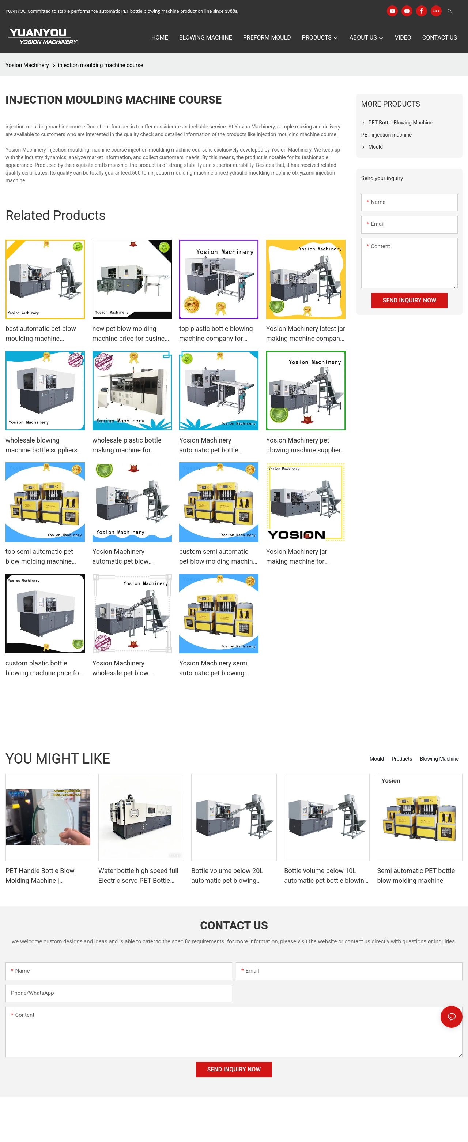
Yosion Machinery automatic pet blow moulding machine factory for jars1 (131, 557)
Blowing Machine (439, 759)
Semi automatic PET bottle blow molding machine (416, 875)
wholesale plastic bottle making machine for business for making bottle (131, 445)
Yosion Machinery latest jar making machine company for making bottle (305, 334)
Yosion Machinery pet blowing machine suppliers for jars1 (305, 445)
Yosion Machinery (27, 65)
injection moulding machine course (100, 65)
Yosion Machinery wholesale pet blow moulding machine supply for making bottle (130, 668)
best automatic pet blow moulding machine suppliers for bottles (40, 334)
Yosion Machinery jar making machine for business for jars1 (296, 557)
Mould (377, 759)
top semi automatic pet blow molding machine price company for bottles (42, 557)
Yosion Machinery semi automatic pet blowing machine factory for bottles (218, 668)
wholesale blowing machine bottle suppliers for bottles (41, 445)
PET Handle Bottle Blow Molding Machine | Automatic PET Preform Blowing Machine (40, 876)
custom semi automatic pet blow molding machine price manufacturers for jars (217, 557)
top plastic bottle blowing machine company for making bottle (216, 334)
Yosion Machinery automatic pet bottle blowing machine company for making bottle (218, 445)
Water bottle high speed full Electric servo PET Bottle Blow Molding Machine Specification (138, 876)
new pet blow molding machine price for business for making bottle (132, 334)
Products (402, 759)
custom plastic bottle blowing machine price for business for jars (43, 668)
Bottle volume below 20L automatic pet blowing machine (227, 876)
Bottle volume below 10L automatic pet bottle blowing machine (326, 876)
